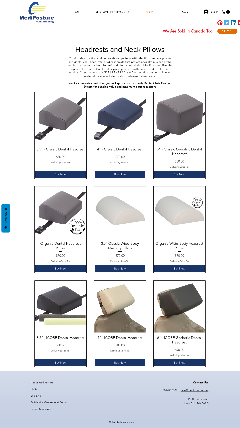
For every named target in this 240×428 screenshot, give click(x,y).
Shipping (36, 395)
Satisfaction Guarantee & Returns (50, 402)
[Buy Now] (60, 174)
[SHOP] (227, 31)
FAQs (34, 389)
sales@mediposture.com (194, 390)
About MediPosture (42, 382)
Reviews (6, 218)
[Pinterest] (219, 22)
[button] (226, 12)
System (88, 86)
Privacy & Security (41, 408)
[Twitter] (226, 22)
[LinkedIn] (233, 22)
